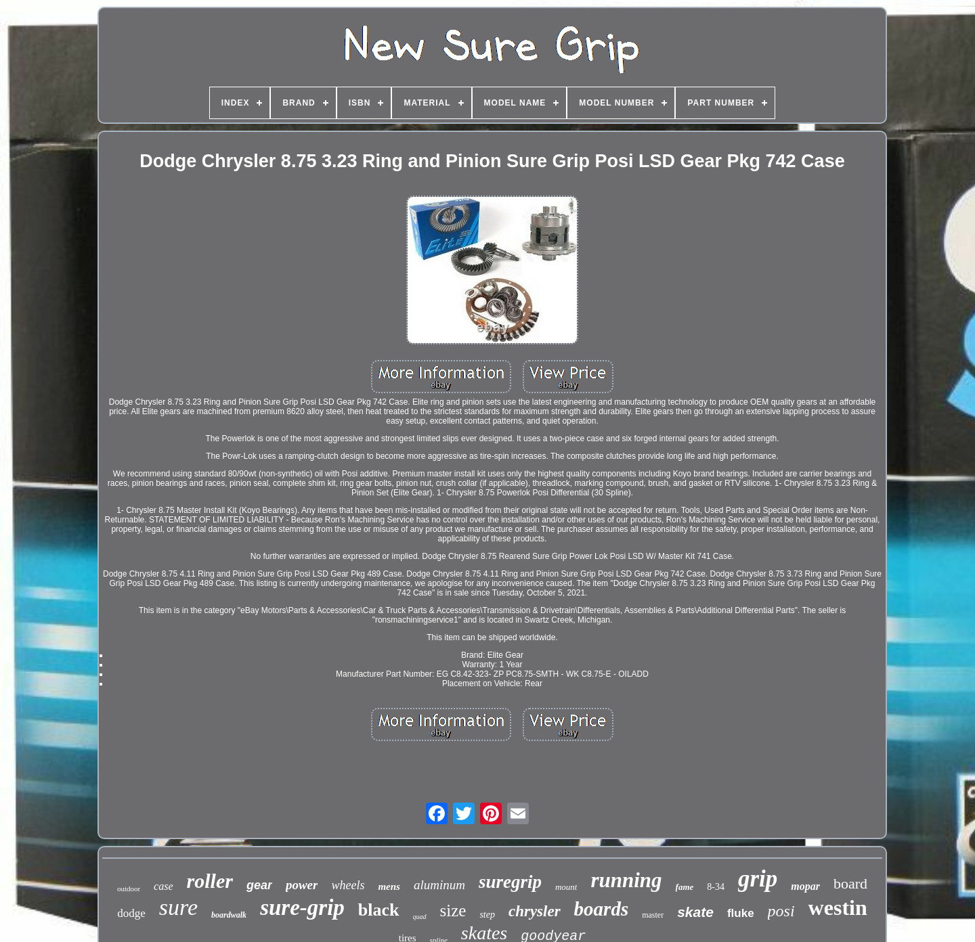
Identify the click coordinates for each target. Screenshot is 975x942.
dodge (131, 913)
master (653, 915)
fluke (740, 913)
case (163, 886)
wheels (347, 885)
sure (178, 907)
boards (601, 909)
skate (695, 912)
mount (566, 887)
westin (837, 907)
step (487, 915)
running (626, 880)
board (850, 883)
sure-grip (302, 907)
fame (685, 887)
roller (210, 881)
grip (757, 879)
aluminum (439, 885)
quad (420, 916)
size (453, 910)
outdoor (128, 888)
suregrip (510, 882)
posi (781, 911)
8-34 (715, 887)
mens (389, 886)
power (302, 885)
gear (259, 885)
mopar (805, 886)
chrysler (534, 911)
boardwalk (228, 915)
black (378, 910)
